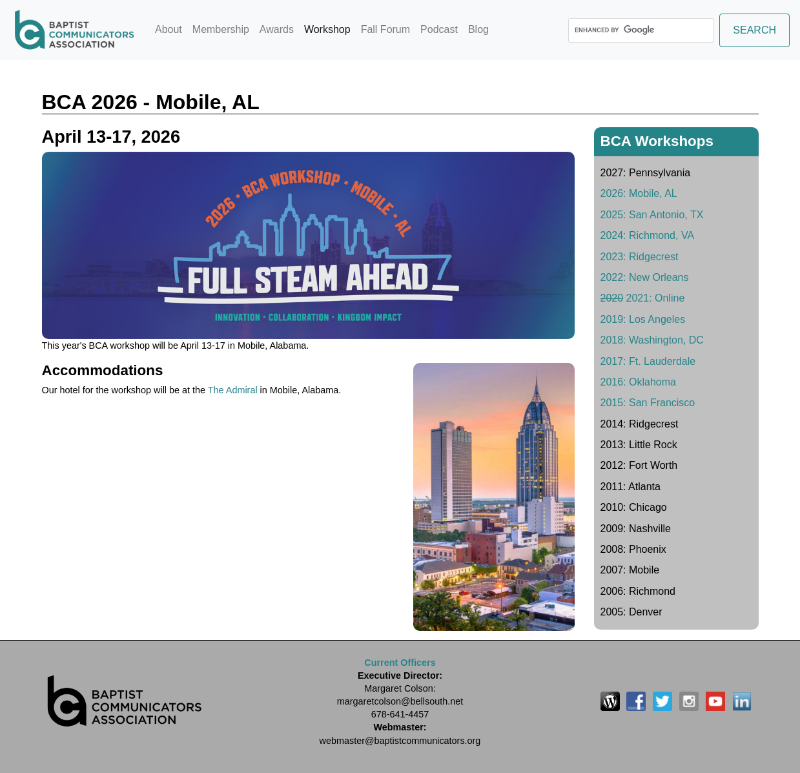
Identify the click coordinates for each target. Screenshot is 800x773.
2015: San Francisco (647, 402)
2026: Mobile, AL (638, 193)
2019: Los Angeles (643, 319)
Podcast (439, 29)
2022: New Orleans (644, 277)
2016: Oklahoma (638, 381)
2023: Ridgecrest (639, 256)
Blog (478, 29)
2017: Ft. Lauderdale (648, 361)
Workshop (330, 29)
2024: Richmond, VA (647, 235)
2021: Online (642, 298)
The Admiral (233, 390)
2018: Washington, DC (652, 340)
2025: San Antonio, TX (652, 214)
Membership (220, 29)
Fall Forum (385, 29)
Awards (277, 29)
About (168, 29)
